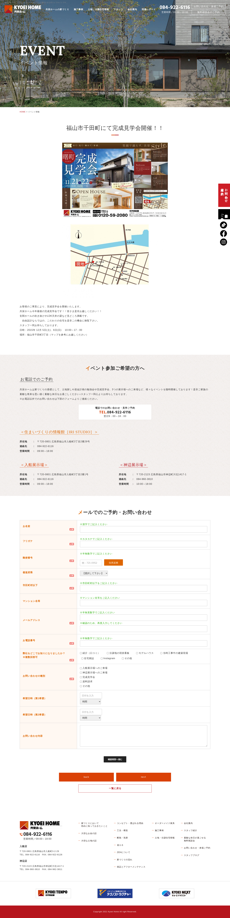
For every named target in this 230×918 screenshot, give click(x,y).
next (143, 777)
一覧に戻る (115, 788)
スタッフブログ (191, 855)
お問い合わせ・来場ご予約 (209, 6)
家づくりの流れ (124, 859)
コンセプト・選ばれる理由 (130, 823)
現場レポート (149, 9)
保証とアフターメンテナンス (131, 867)
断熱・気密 (122, 838)
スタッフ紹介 (190, 830)
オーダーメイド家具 (165, 823)
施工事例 (78, 9)
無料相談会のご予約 (224, 214)
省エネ (120, 845)
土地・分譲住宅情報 (98, 9)
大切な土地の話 (89, 840)
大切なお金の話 (89, 833)
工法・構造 (122, 830)
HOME (23, 112)
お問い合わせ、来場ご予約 (224, 195)
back (86, 777)
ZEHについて (123, 852)
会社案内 (132, 9)
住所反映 (113, 563)
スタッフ (118, 9)
